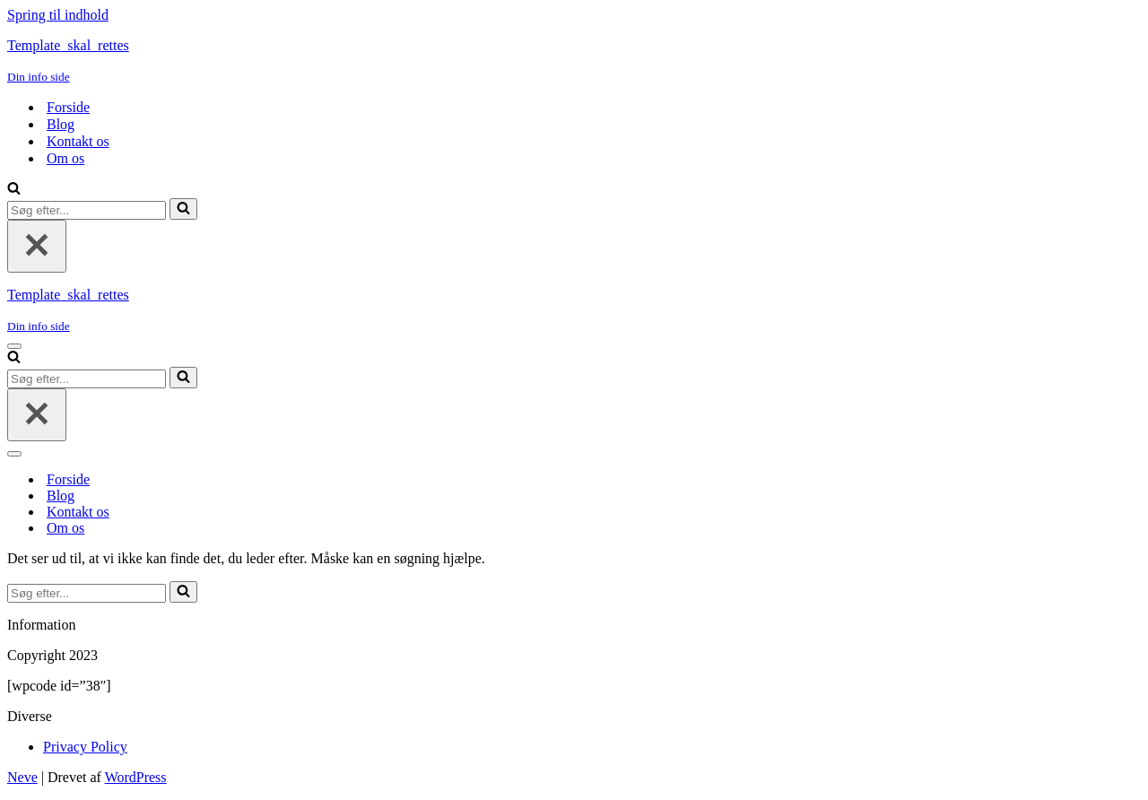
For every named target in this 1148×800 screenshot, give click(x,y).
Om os (65, 158)
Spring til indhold (58, 14)
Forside (68, 107)
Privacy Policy (85, 746)
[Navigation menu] (14, 346)
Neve (22, 777)
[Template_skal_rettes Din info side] (574, 61)
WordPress (136, 777)
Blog (60, 124)
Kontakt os (78, 141)
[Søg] (14, 189)
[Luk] (36, 246)
